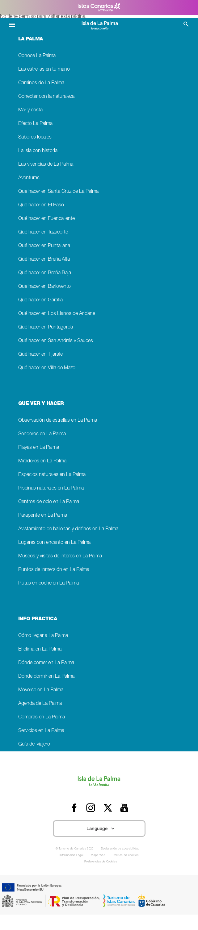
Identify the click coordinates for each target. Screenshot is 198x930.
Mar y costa (30, 110)
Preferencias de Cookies (100, 862)
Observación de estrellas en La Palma (57, 420)
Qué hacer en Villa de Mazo (46, 368)
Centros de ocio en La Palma (48, 502)
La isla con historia (37, 151)
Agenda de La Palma (40, 703)
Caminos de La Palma (41, 83)
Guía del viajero (34, 744)
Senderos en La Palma (42, 434)
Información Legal (71, 855)
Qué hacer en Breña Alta (44, 259)
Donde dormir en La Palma (46, 676)
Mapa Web (98, 855)
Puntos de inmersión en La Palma (53, 569)
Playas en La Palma (38, 447)
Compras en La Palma (41, 717)
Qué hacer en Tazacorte (43, 232)
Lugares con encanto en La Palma (54, 542)
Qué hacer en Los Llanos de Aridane (56, 313)
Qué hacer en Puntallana (44, 246)
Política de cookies (125, 855)
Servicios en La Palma (41, 731)
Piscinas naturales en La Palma (51, 488)
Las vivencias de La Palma (45, 164)
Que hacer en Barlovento (44, 286)
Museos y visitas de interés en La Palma (60, 556)
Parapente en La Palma (42, 515)
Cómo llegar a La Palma (43, 636)
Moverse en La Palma (40, 690)
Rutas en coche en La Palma (48, 583)
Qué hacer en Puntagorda (45, 327)
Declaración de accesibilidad (120, 849)
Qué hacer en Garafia (40, 300)
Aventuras (29, 178)
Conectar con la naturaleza (46, 96)
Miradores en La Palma (42, 461)
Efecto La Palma (35, 123)
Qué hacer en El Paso (41, 205)
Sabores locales (35, 137)
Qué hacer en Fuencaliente (46, 218)
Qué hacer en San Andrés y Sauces (55, 341)
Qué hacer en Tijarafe (40, 354)
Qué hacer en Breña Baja (44, 273)
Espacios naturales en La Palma (52, 474)
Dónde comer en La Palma (46, 663)
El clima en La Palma (39, 649)
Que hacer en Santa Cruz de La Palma (58, 191)
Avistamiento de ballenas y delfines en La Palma (68, 529)
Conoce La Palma (37, 56)
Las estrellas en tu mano (44, 69)
